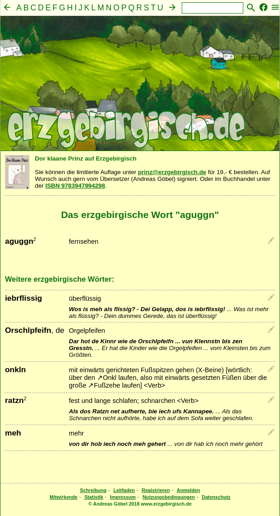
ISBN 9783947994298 (75, 185)
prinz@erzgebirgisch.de (172, 172)
